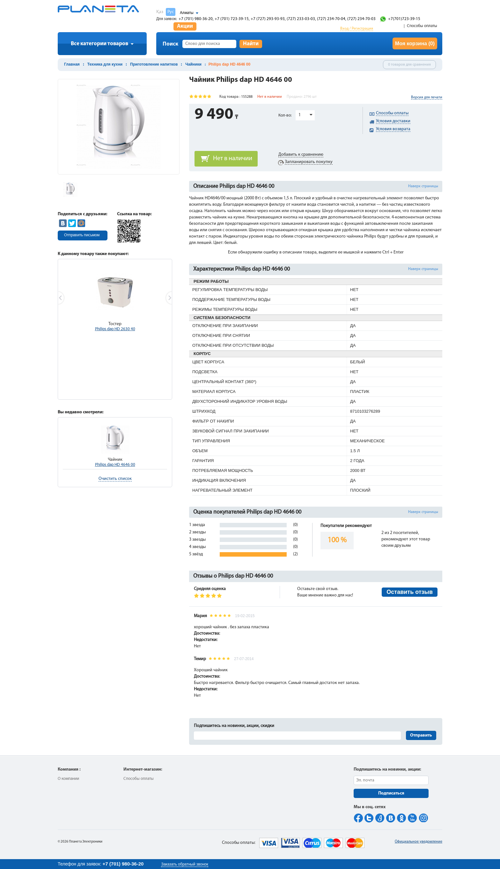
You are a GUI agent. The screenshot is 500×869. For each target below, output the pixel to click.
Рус (170, 12)
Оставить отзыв (409, 592)
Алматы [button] (187, 13)
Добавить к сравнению (300, 154)
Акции (185, 26)
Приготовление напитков (154, 64)
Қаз (159, 12)
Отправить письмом (81, 235)
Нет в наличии (232, 158)
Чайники (193, 64)
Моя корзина (415, 43)
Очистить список (115, 478)
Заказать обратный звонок (184, 864)
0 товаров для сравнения (409, 65)
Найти (251, 43)
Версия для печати (426, 97)
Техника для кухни (104, 64)
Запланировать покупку (309, 162)
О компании (68, 779)
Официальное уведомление (418, 842)
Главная (72, 64)
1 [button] (299, 115)
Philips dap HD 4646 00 (115, 465)
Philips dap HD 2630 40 (115, 329)
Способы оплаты (422, 26)
